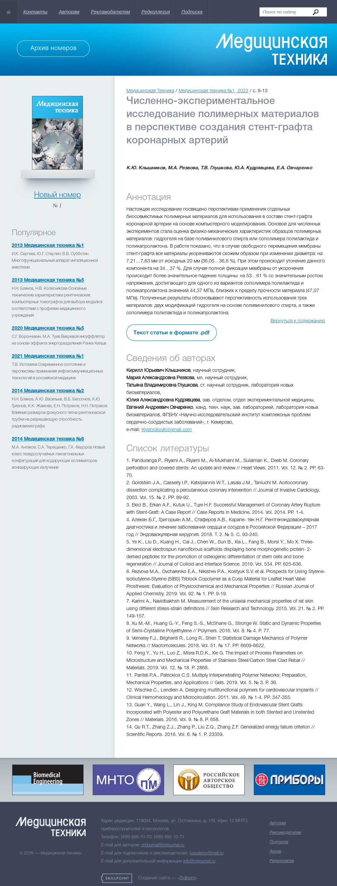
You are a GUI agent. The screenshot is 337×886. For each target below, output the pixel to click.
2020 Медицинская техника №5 (48, 328)
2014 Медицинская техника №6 (48, 439)
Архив (275, 851)
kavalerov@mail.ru (206, 853)
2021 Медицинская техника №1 (48, 356)
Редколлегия (156, 11)
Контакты (35, 11)
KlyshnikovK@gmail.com (167, 430)
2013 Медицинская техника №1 (48, 246)
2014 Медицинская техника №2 (48, 391)
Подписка (192, 11)
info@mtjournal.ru (199, 861)
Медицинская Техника (150, 91)
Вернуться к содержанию (298, 321)
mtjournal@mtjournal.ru (163, 845)
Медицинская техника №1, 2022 (213, 91)
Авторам (69, 11)
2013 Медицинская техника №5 (48, 280)
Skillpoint (187, 878)
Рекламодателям (110, 11)
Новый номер (57, 195)
